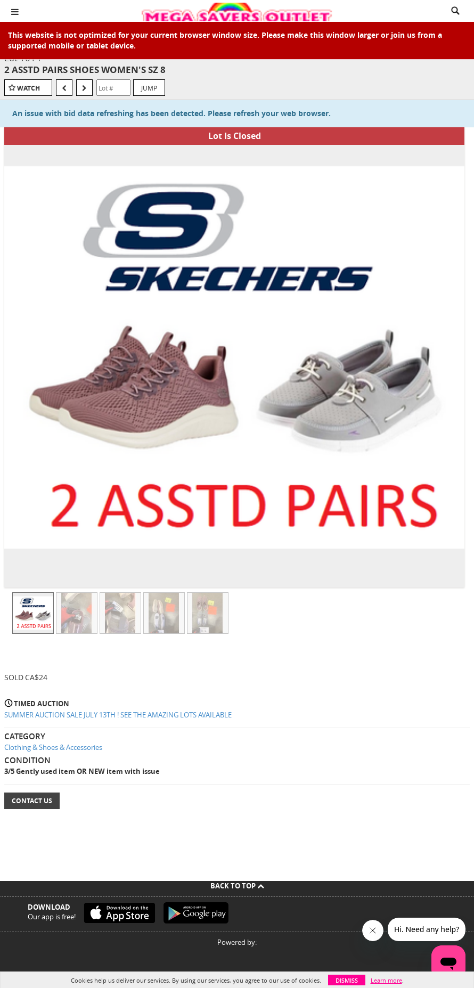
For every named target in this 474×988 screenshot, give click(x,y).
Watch (28, 88)
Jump (149, 88)
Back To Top (237, 886)
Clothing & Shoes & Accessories (53, 747)
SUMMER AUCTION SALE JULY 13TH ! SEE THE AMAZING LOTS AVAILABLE (118, 715)
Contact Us (32, 800)
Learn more (386, 980)
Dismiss (347, 980)
